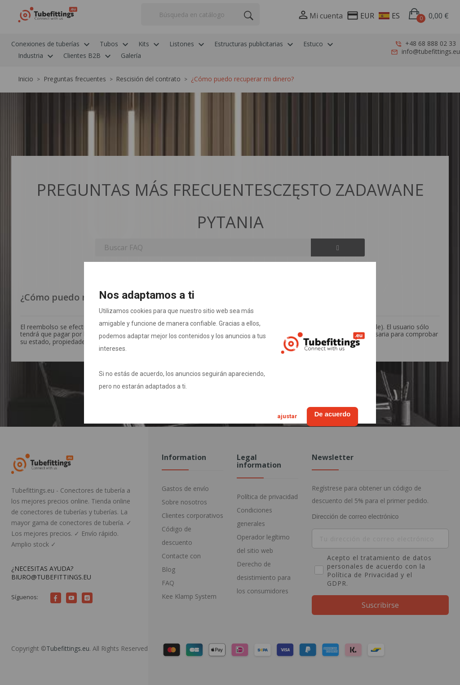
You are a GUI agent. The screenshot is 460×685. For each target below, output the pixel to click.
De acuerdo (328, 413)
